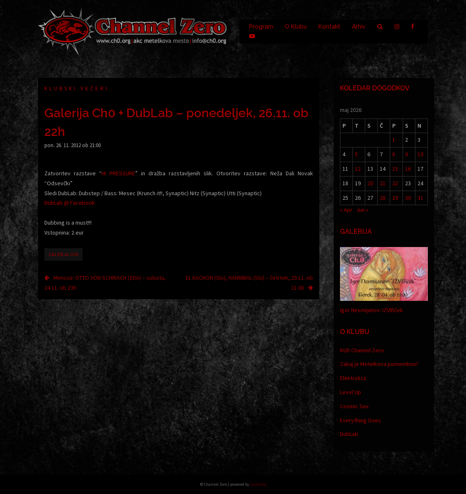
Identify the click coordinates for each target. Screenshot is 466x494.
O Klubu (296, 26)
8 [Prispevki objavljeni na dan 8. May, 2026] (393, 154)
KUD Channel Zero (362, 350)
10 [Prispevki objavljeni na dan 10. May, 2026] (420, 154)
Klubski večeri (76, 88)
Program (261, 26)
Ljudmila (258, 484)
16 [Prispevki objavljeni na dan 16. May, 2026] (408, 168)
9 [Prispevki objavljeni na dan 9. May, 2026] (406, 154)
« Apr (346, 209)
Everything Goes (360, 420)
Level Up (350, 392)
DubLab (349, 434)
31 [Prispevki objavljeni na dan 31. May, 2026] (420, 197)
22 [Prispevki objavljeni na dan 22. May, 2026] (395, 183)
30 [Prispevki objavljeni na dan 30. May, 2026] (408, 197)
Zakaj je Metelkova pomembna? (379, 364)
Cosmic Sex (354, 406)
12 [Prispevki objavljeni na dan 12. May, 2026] (358, 168)
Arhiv (359, 26)
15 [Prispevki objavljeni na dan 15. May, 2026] (395, 168)
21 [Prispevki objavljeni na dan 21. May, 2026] (383, 183)
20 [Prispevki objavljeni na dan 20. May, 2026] (370, 183)
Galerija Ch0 (63, 254)
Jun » (362, 209)
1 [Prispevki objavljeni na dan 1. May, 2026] (393, 139)
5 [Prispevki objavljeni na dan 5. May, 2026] (356, 154)
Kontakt (329, 26)
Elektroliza (353, 378)
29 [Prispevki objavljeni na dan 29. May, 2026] (395, 197)
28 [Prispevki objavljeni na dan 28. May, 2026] (383, 197)
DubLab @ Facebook (69, 202)
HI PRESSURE (118, 173)
